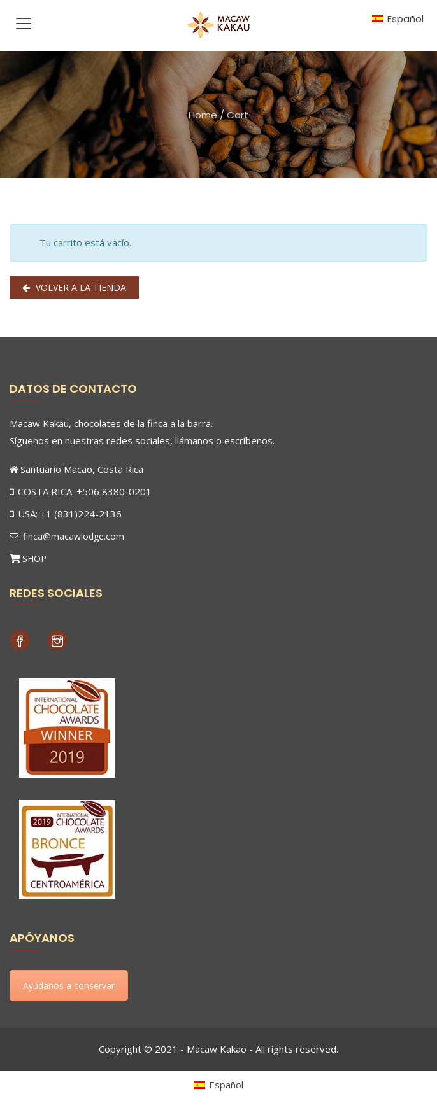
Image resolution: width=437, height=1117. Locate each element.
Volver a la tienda (79, 287)
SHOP (34, 558)
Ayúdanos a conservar (69, 986)
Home (203, 115)
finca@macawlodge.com (67, 536)
